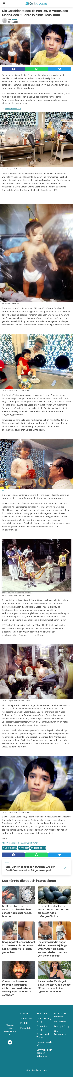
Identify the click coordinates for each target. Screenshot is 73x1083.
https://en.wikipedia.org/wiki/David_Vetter (20, 843)
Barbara (15, 19)
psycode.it (25, 1028)
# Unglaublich (10, 847)
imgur (4, 490)
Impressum (60, 1021)
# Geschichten (38, 847)
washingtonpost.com (13, 109)
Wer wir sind (26, 1018)
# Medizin (24, 847)
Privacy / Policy (61, 1026)
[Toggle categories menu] (4, 3)
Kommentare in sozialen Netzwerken (44, 1052)
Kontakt (24, 1023)
